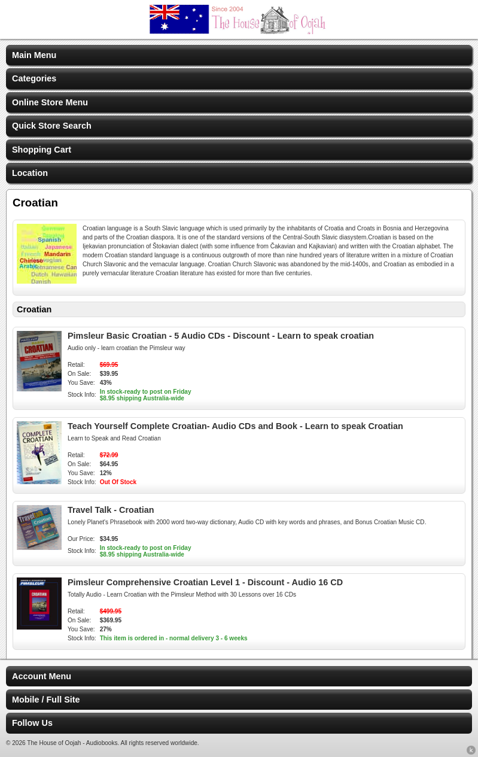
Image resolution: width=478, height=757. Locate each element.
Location (30, 173)
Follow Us (32, 723)
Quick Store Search (52, 125)
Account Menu (41, 676)
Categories (34, 78)
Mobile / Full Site (46, 699)
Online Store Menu (50, 102)
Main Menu (34, 55)
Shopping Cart (41, 149)
